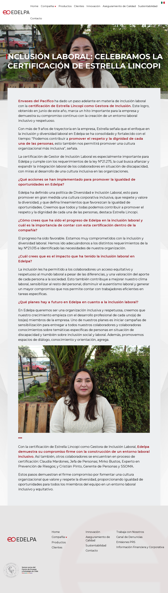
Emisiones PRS (125, 542)
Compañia (47, 6)
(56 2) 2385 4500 (88, 570)
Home (34, 6)
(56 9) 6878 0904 (111, 570)
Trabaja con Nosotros (130, 532)
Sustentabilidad (147, 6)
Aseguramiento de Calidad (119, 6)
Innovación (93, 6)
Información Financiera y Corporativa (140, 547)
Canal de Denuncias (129, 537)
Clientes (79, 6)
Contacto (36, 18)
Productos (65, 6)
